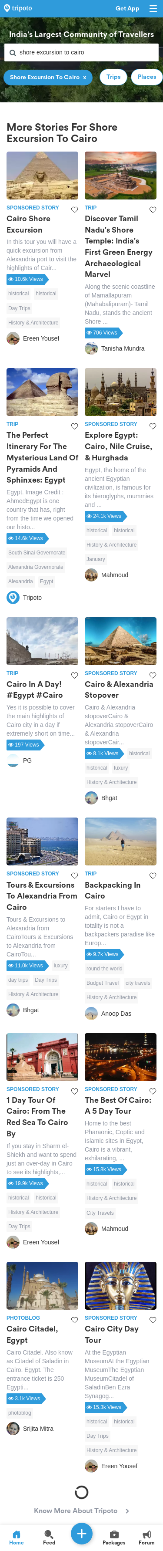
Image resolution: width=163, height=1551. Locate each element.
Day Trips (19, 308)
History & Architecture (33, 323)
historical (18, 294)
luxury (121, 768)
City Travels (100, 1213)
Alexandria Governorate (35, 567)
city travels (138, 983)
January (95, 559)
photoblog (19, 1413)
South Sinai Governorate (36, 553)
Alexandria (20, 581)
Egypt (46, 581)
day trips (18, 980)
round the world (104, 969)
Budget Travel (102, 983)
